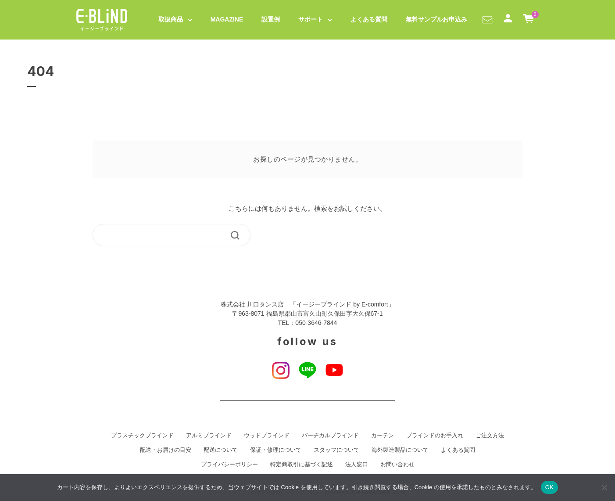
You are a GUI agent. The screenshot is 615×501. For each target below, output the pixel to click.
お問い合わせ (397, 464)
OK (549, 487)
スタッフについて (336, 450)
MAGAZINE (227, 19)
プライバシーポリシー (229, 464)
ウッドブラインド (267, 436)
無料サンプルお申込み (436, 19)
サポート (310, 19)
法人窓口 (356, 464)
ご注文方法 (490, 436)
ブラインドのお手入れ (434, 436)
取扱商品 (170, 19)
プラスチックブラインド (142, 436)
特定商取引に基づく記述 (301, 464)
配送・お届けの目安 (165, 450)
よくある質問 (368, 19)
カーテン (382, 436)
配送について (221, 450)
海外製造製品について (400, 450)
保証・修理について (275, 450)
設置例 (270, 19)
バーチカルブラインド (330, 436)
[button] (487, 19)
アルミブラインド (209, 436)
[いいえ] (604, 487)
